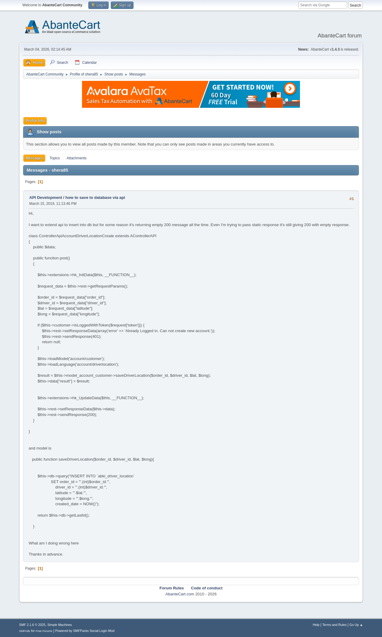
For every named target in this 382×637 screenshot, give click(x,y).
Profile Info (35, 121)
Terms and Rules (334, 625)
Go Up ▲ (356, 625)
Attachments (76, 158)
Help (316, 625)
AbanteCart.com (179, 594)
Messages (34, 158)
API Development (45, 197)
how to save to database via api (95, 197)
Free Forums (44, 631)
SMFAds (24, 631)
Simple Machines (59, 625)
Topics (55, 158)
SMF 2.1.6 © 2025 (32, 625)
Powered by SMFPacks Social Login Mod (84, 631)
